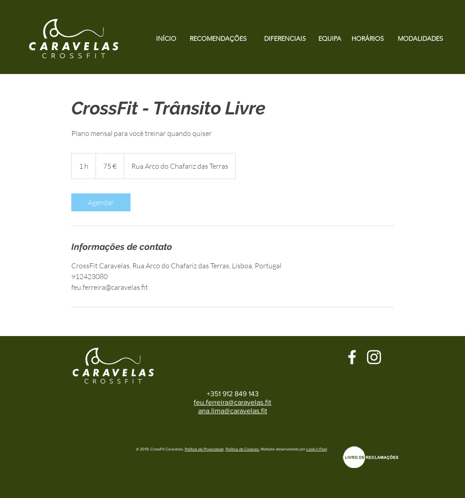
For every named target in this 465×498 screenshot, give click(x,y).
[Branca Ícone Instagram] (374, 357)
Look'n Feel (316, 448)
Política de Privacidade (204, 448)
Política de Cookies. (243, 448)
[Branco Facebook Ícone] (352, 357)
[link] (100, 202)
